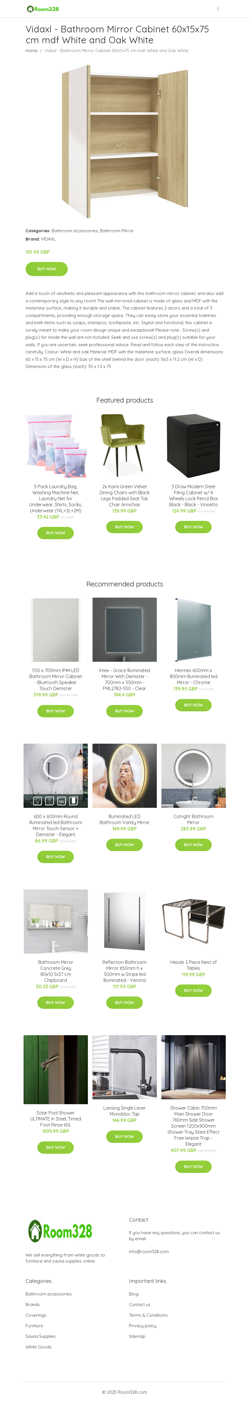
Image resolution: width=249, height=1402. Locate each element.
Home (32, 50)
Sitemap (137, 1336)
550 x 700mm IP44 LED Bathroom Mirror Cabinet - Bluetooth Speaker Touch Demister (55, 679)
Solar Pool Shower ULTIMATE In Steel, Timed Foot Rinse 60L (55, 1119)
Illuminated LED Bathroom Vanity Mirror (125, 819)
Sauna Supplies (41, 1336)
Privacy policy (143, 1325)
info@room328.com (149, 1251)
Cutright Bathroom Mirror (193, 819)
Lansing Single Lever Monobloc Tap (124, 1111)
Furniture (34, 1325)
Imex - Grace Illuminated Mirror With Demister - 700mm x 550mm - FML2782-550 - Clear (124, 679)
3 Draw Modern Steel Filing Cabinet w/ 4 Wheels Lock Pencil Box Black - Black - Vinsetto (193, 495)
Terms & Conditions (148, 1315)
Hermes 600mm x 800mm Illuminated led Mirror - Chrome (193, 676)
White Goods (39, 1347)
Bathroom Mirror (117, 230)
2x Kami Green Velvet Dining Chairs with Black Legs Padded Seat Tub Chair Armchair (125, 495)
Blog (133, 1294)
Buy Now (46, 268)
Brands (33, 1304)
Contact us (139, 1304)
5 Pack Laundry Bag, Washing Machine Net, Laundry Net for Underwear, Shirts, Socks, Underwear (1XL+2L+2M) (55, 498)
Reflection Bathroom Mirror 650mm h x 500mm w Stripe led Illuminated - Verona (124, 971)
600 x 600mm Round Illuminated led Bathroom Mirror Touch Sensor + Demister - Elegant (55, 825)
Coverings (36, 1315)
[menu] (218, 9)
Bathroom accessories (75, 230)
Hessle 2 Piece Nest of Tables (193, 965)
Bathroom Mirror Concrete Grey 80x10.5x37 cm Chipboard (55, 971)
